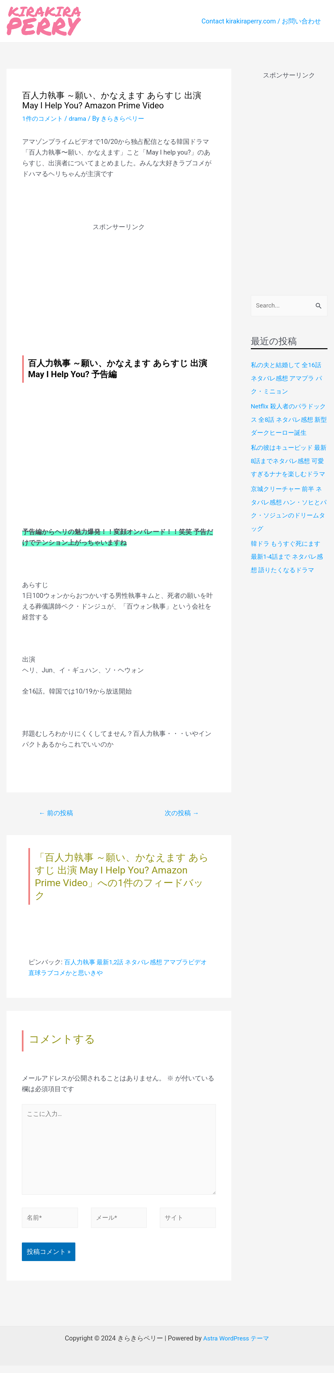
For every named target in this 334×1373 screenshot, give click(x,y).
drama (80, 118)
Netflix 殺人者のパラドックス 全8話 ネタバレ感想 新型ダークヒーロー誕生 (287, 419)
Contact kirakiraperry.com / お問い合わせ (261, 21)
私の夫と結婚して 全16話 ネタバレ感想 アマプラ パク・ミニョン (288, 378)
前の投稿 (57, 813)
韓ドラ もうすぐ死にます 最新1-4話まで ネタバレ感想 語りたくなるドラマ (289, 567)
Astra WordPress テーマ (236, 1346)
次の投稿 (180, 813)
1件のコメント (43, 118)
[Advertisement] (119, 277)
